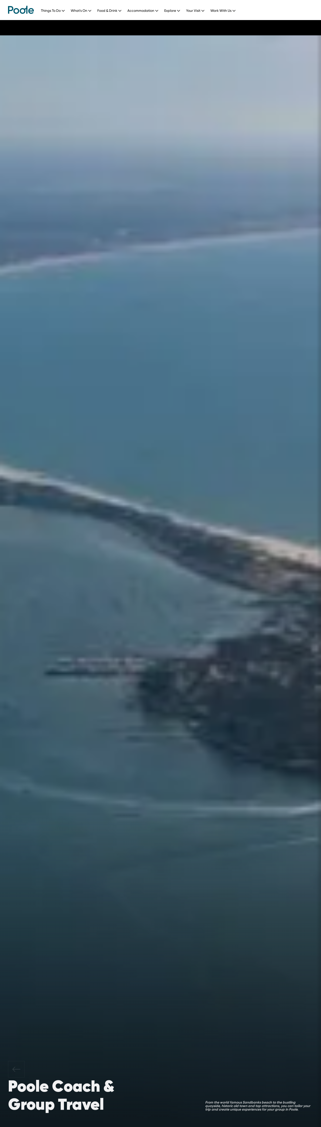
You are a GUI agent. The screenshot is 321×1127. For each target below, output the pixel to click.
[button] (55, 9)
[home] (21, 10)
